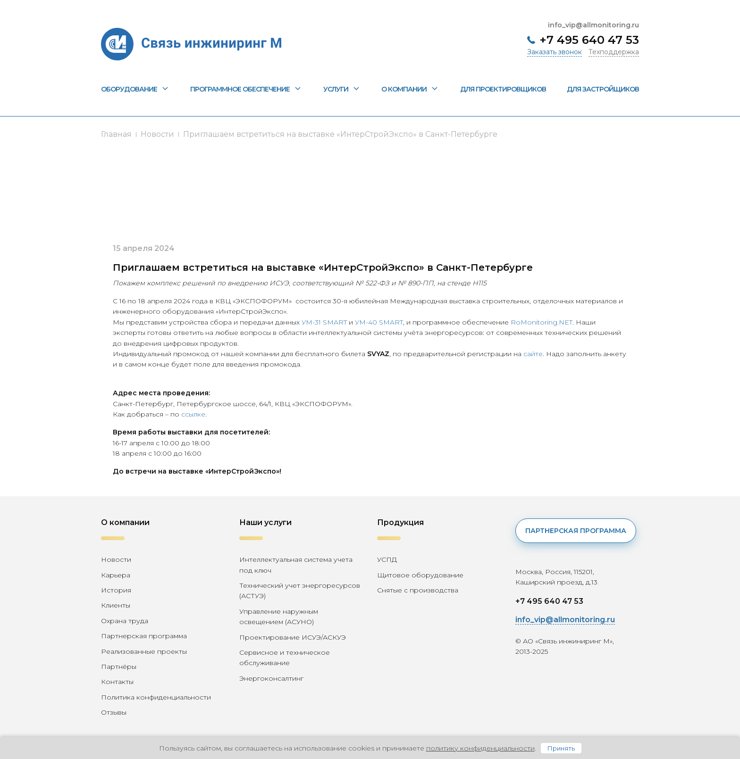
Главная (116, 134)
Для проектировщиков (503, 89)
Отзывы (113, 712)
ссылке (193, 414)
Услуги (342, 89)
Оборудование (135, 89)
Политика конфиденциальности (156, 697)
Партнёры (118, 666)
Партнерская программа (144, 636)
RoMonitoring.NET (541, 322)
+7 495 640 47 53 (589, 40)
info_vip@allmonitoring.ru (593, 25)
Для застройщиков (603, 89)
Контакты (117, 681)
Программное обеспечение (246, 89)
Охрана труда (124, 621)
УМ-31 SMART (324, 322)
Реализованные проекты (144, 651)
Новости (157, 134)
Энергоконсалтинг (271, 678)
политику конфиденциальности (480, 748)
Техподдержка (614, 52)
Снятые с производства (417, 590)
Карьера (115, 575)
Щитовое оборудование (420, 575)
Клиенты (115, 605)
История (116, 590)
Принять (561, 748)
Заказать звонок (554, 52)
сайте (533, 354)
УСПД (387, 559)
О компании (410, 89)
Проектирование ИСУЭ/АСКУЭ (292, 637)
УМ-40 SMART (379, 322)
